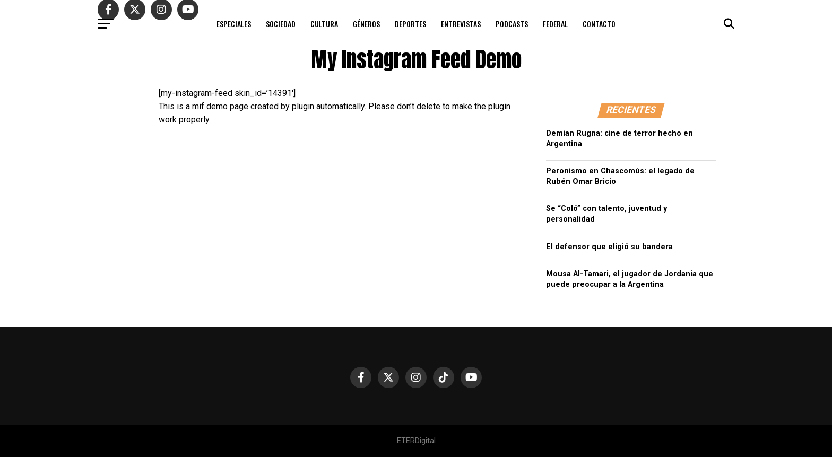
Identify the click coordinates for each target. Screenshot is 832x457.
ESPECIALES (233, 23)
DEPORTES (410, 23)
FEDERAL (555, 23)
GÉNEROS (366, 23)
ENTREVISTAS (461, 23)
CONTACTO (599, 23)
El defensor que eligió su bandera (609, 246)
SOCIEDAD (281, 23)
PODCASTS (512, 23)
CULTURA (324, 23)
